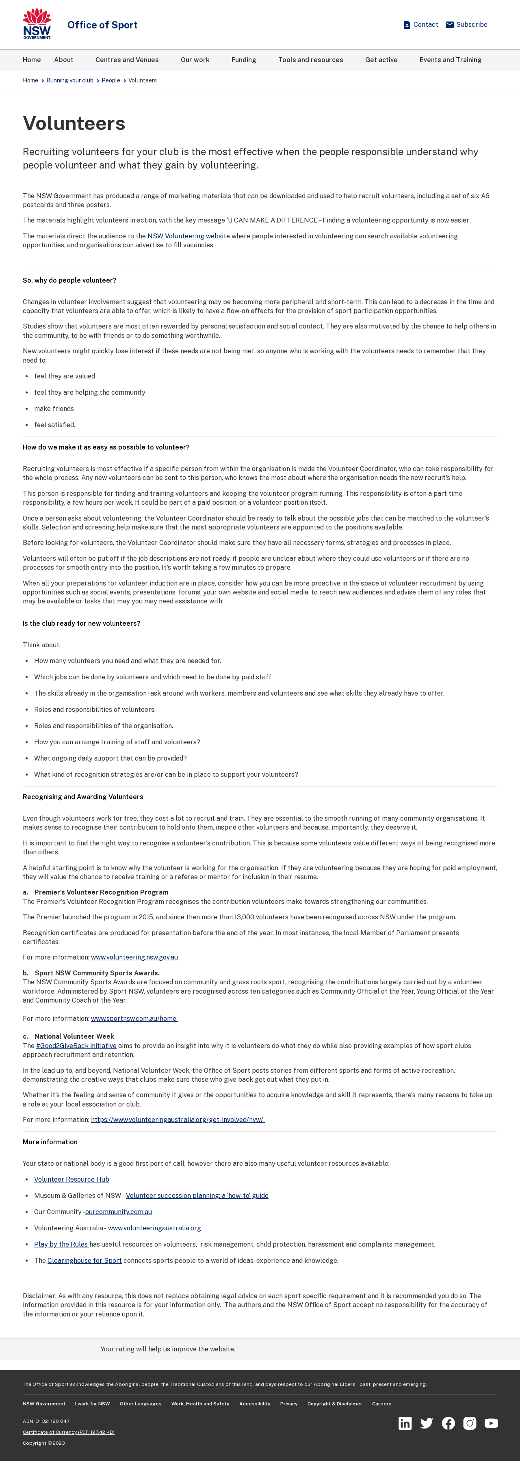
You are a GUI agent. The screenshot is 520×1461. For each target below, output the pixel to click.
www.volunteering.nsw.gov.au (134, 957)
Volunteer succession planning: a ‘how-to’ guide (197, 1195)
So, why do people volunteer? (260, 280)
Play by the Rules (61, 1244)
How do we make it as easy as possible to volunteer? (260, 447)
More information (260, 1142)
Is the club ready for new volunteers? (260, 623)
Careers (382, 1404)
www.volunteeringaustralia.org (154, 1228)
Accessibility (255, 1404)
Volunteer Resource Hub (71, 1179)
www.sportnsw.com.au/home (134, 1018)
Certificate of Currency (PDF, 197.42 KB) (69, 1432)
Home (30, 80)
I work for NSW (92, 1404)
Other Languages (141, 1404)
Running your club (69, 80)
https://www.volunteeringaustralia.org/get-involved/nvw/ (178, 1120)
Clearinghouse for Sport (85, 1260)
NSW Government (44, 1404)
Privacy (289, 1404)
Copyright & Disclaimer (335, 1404)
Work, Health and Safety (200, 1404)
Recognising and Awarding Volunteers (260, 797)
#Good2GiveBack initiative (76, 1046)
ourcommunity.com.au (118, 1212)
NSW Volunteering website (188, 236)
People (111, 80)
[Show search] (386, 25)
